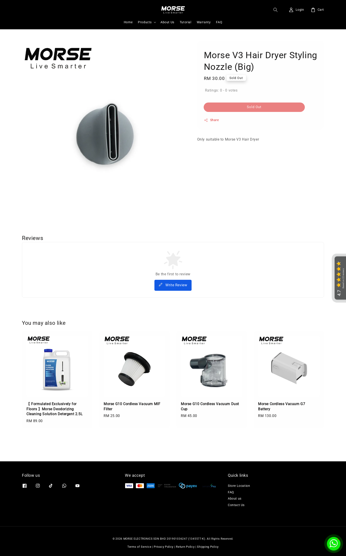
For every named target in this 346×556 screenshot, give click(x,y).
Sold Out (254, 107)
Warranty (204, 22)
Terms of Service (139, 546)
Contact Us (236, 505)
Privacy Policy (163, 546)
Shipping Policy (208, 546)
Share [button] (211, 120)
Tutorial (185, 22)
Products (145, 22)
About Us (167, 22)
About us (234, 498)
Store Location (239, 486)
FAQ (219, 22)
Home (128, 22)
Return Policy (185, 546)
